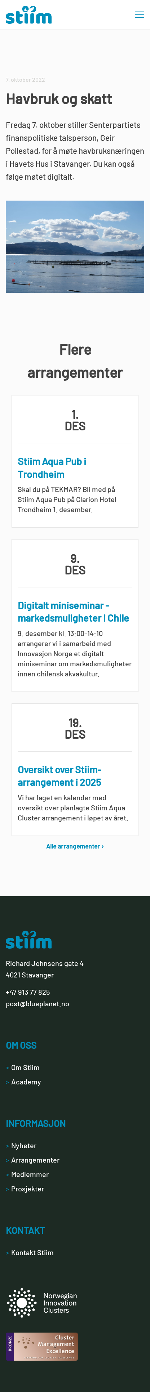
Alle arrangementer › (75, 846)
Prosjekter (25, 1188)
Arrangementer (32, 1159)
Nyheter (21, 1145)
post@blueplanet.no (37, 1003)
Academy (23, 1081)
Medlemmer (27, 1174)
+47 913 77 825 (28, 992)
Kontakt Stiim (30, 1252)
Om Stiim (23, 1067)
